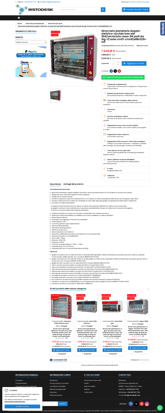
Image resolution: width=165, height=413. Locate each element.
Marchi (19, 37)
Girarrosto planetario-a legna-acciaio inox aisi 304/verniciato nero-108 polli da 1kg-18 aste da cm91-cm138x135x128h (138, 331)
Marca (139, 46)
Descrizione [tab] (55, 184)
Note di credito (89, 386)
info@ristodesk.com (52, 2)
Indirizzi (87, 389)
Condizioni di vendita (57, 386)
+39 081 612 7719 (30, 2)
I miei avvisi (88, 392)
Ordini (86, 383)
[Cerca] (82, 9)
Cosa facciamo (21, 383)
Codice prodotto (108, 46)
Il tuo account (92, 375)
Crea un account (143, 2)
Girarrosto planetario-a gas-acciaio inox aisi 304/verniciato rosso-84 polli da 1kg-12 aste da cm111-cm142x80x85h (112, 333)
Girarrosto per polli (25, 31)
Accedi (132, 2)
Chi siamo (19, 380)
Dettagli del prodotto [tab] (73, 184)
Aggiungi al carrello (133, 63)
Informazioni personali (92, 380)
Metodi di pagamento (58, 389)
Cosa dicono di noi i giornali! (26, 386)
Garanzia (53, 392)
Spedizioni (54, 380)
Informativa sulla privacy (15, 402)
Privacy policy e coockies (59, 383)
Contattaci (125, 375)
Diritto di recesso (56, 395)
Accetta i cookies (22, 406)
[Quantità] (113, 63)
